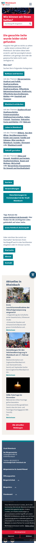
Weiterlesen (10, 330)
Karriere (8, 182)
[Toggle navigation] (30, 4)
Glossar (8, 256)
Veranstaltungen (12, 188)
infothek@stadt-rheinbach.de (14, 462)
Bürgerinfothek (9, 480)
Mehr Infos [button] (29, 525)
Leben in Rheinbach (13, 127)
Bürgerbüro (7, 487)
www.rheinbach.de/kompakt (17, 227)
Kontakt (8, 263)
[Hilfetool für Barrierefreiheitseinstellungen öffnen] (33, 275)
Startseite (9, 250)
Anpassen (11, 536)
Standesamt (8, 494)
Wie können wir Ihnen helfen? (17, 18)
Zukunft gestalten (12, 150)
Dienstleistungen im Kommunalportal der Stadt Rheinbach (18, 198)
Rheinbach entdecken (14, 104)
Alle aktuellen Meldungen (18, 426)
